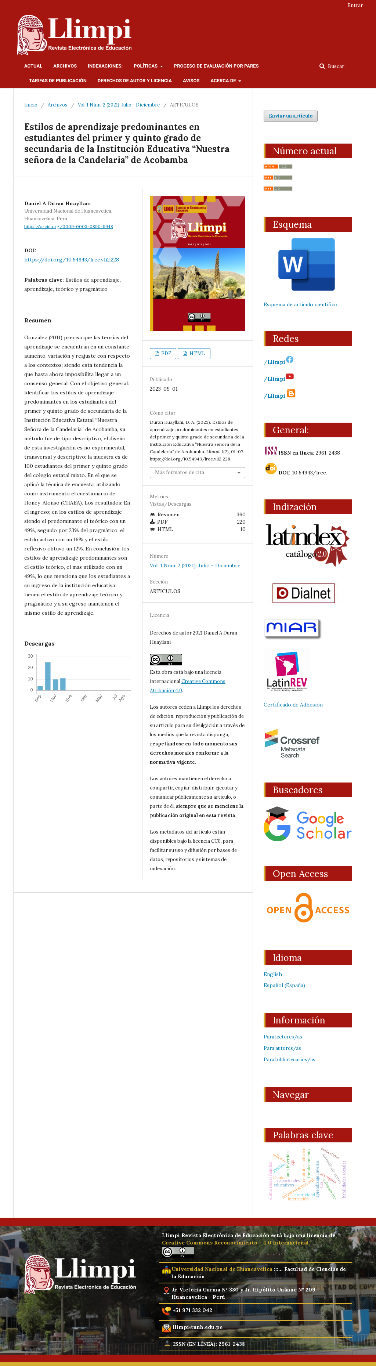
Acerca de (223, 80)
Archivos (65, 66)
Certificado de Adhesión (293, 704)
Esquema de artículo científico (300, 304)
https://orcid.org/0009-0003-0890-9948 (68, 226)
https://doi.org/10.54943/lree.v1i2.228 (71, 259)
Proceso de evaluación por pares (216, 66)
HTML (196, 353)
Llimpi (280, 362)
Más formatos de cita (179, 472)
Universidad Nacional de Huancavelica (221, 1269)
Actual (33, 66)
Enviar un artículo (290, 116)
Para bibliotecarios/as (289, 1059)
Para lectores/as (283, 1037)
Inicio (30, 105)
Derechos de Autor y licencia (135, 80)
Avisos (191, 80)
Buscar (335, 66)
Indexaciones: (105, 66)
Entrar (355, 5)
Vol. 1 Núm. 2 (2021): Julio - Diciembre (119, 105)
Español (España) (284, 985)
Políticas (146, 66)
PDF (165, 353)
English (273, 974)
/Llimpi (279, 379)
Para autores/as (282, 1048)
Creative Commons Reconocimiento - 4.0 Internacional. (236, 1242)
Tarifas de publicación (58, 80)
